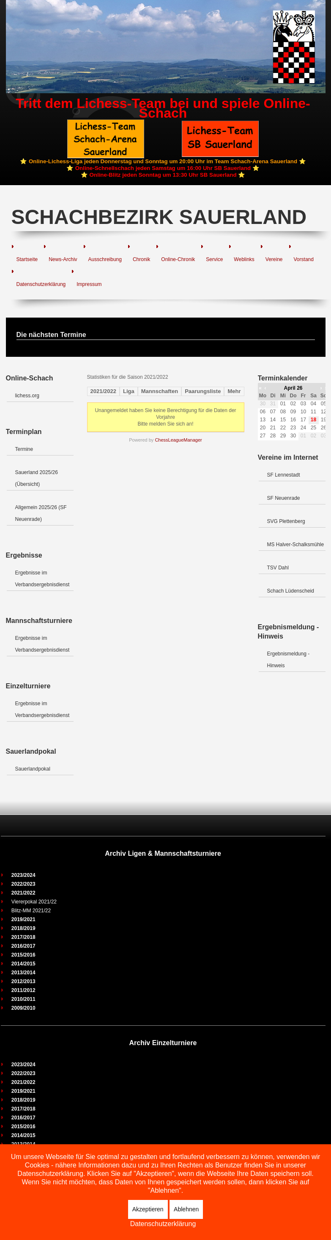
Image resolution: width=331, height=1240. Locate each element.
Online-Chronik (178, 259)
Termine (24, 449)
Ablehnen (186, 1209)
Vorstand (304, 259)
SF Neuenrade (283, 498)
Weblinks (244, 259)
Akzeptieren (148, 1209)
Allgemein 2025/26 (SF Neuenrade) (41, 513)
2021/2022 (103, 391)
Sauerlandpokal (32, 769)
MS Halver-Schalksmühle (295, 544)
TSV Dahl (278, 568)
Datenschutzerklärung (41, 284)
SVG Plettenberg (286, 521)
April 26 (293, 388)
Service (214, 259)
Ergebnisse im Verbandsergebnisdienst (42, 579)
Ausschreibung (105, 259)
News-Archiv (63, 259)
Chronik (141, 259)
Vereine (274, 259)
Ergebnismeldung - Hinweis (288, 660)
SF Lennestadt (283, 475)
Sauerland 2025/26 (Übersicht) (36, 478)
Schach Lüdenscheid (290, 591)
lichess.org (27, 396)
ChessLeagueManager (178, 439)
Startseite (27, 259)
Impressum (89, 284)
